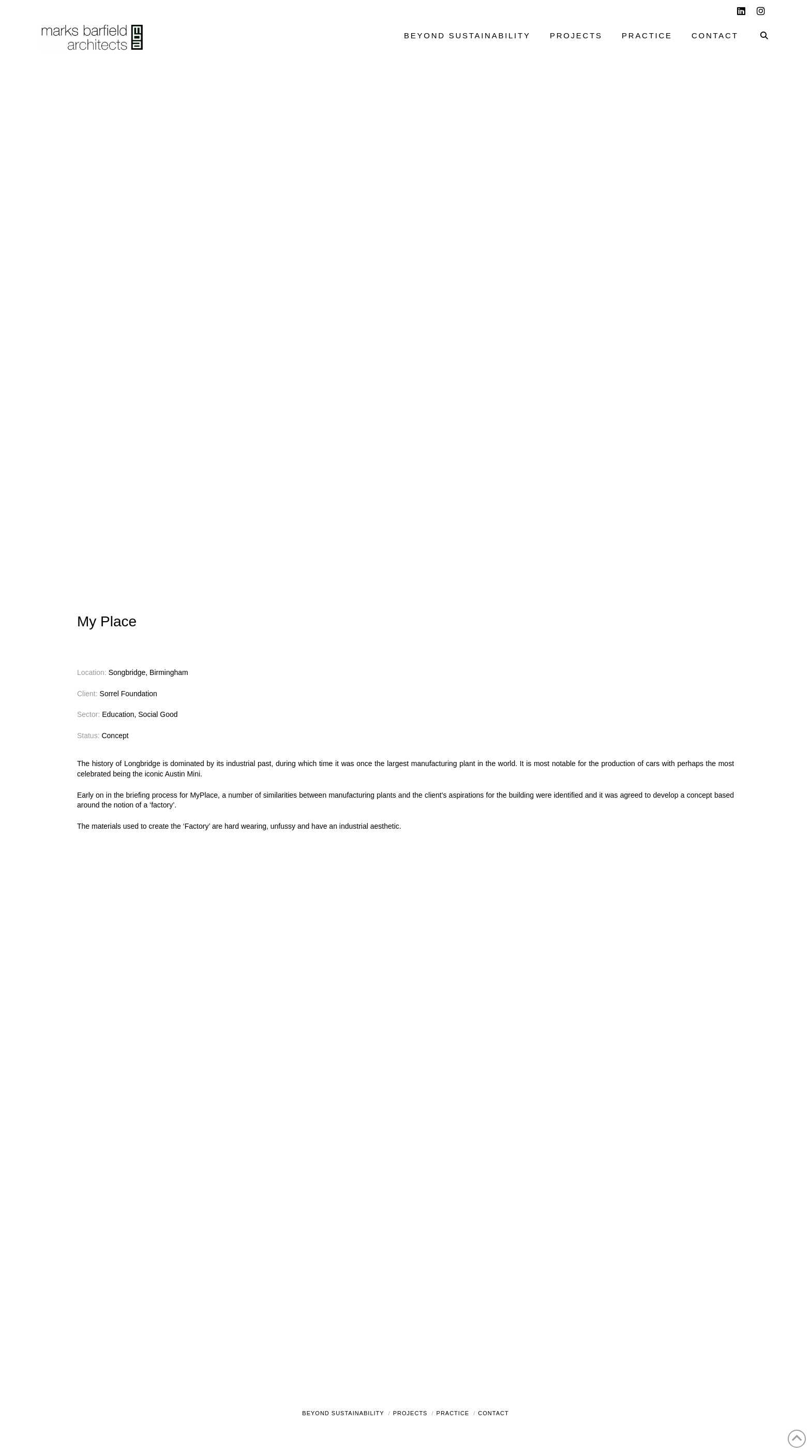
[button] (801, 10)
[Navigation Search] (759, 37)
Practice (453, 1413)
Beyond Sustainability (343, 1413)
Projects (410, 1413)
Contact (493, 1413)
